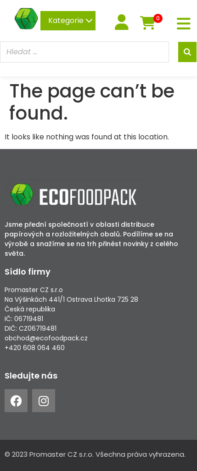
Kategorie (70, 20)
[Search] (187, 52)
